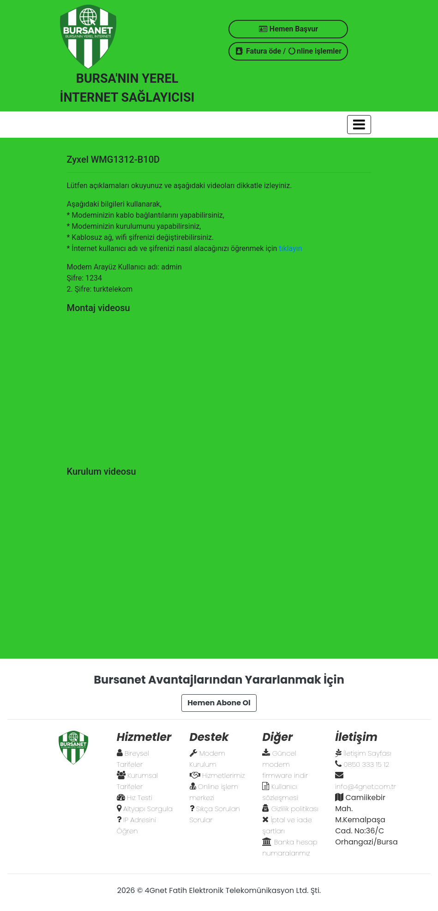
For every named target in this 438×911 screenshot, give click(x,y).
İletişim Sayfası (367, 753)
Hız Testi (139, 797)
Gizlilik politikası (294, 808)
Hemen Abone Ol (219, 702)
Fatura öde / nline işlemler (288, 51)
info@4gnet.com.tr (365, 786)
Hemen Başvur (288, 28)
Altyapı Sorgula (148, 808)
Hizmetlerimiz (223, 775)
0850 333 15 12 (367, 764)
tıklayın (290, 248)
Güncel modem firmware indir (285, 764)
